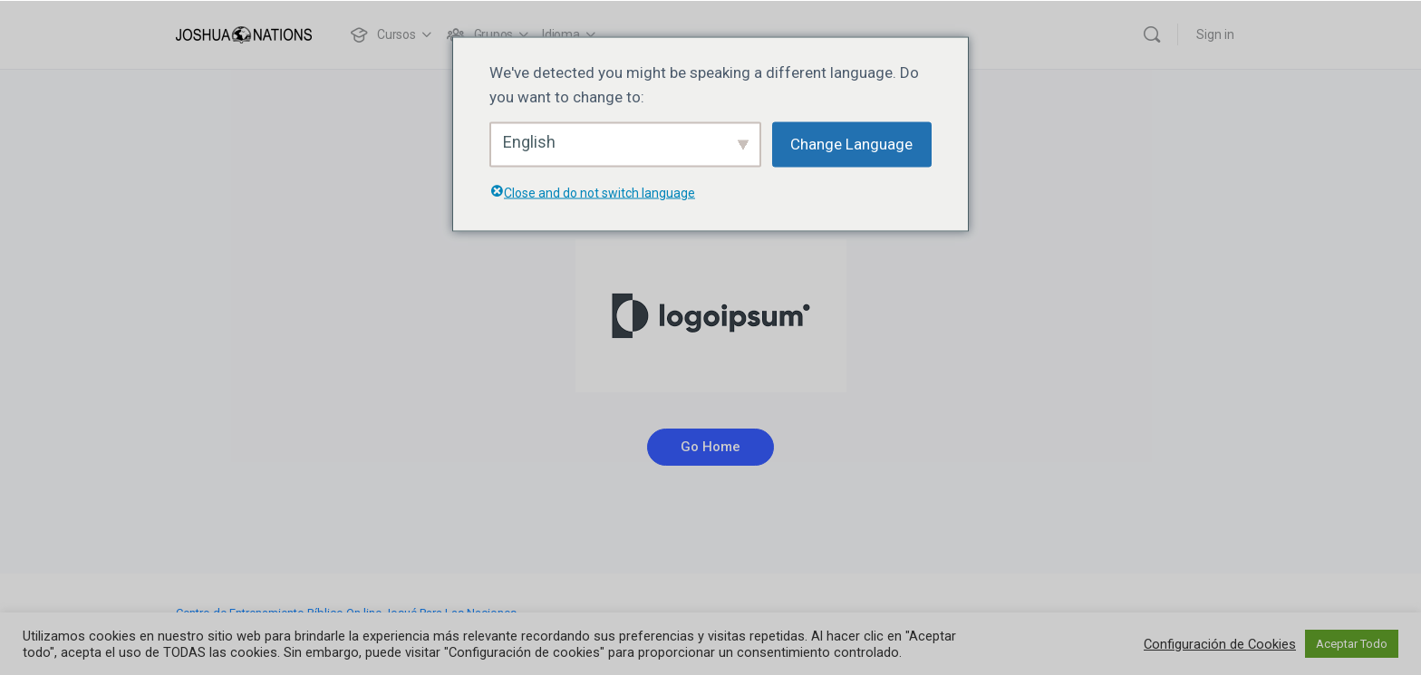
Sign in (1215, 34)
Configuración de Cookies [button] (1220, 644)
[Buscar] (1152, 34)
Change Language (851, 144)
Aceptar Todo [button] (1351, 644)
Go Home (710, 447)
